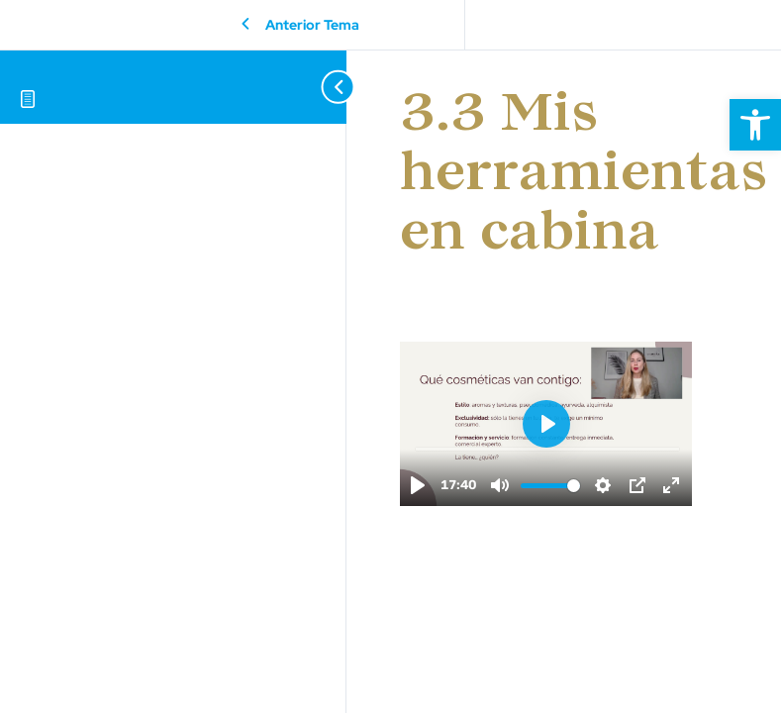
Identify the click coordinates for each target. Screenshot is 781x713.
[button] (755, 125)
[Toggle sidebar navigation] (316, 87)
